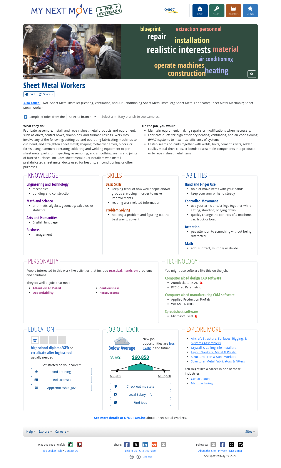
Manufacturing (202, 383)
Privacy (222, 451)
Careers (60, 431)
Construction (200, 379)
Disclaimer (235, 451)
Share (44, 94)
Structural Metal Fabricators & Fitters (218, 361)
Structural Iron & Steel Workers (213, 357)
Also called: (31, 103)
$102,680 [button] (164, 376)
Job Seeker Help (52, 451)
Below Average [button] (122, 348)
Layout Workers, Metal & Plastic (213, 352)
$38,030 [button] (115, 376)
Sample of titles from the (47, 117)
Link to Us (131, 451)
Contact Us (71, 451)
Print (30, 94)
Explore (43, 431)
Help (29, 431)
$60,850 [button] (140, 357)
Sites (248, 431)
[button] (201, 283)
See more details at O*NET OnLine (120, 418)
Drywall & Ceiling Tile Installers (213, 348)
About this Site (207, 451)
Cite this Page (147, 451)
